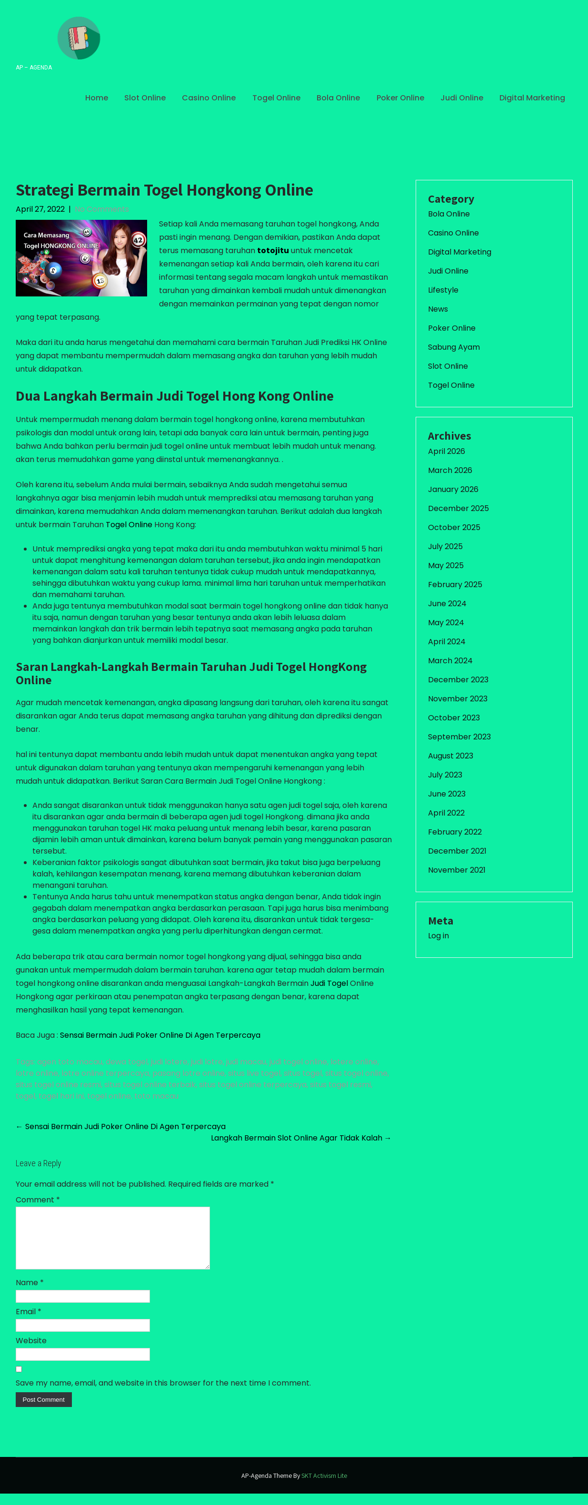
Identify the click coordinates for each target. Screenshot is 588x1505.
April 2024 (447, 641)
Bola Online (338, 97)
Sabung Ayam (454, 347)
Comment (38, 1199)
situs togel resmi (340, 1084)
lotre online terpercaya (105, 1073)
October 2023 (454, 717)
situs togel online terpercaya (253, 1084)
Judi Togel (329, 983)
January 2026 (453, 489)
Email (28, 1323)
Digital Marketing (532, 97)
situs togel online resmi (58, 1084)
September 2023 (459, 736)
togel (25, 1096)
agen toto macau (69, 1061)
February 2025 (455, 584)
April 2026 (446, 451)
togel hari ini (61, 1096)
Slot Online (145, 97)
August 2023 (450, 755)
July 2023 (445, 774)
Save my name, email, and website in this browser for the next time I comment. (163, 1394)
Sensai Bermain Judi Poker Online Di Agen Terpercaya (160, 1035)
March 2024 (450, 660)
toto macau (156, 1096)
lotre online (37, 1073)
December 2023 (458, 679)
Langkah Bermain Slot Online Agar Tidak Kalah (301, 1137)
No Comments (102, 209)
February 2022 (455, 831)
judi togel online (298, 1061)
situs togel (303, 1073)
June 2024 (447, 603)
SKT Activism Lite (324, 1487)
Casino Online (209, 97)
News (438, 309)
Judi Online (461, 97)
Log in (438, 935)
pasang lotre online (188, 1073)
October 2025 (454, 527)
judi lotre (207, 1061)
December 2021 (457, 851)
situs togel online (356, 1073)
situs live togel (254, 1073)
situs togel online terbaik (150, 1084)
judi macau (246, 1061)
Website (31, 1352)
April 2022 (446, 812)
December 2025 (458, 508)
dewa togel (127, 1061)
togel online (109, 1096)
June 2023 (447, 793)
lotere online (354, 1061)
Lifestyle (443, 290)
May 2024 (446, 622)
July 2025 (445, 546)
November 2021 (457, 870)
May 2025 (446, 565)
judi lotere (169, 1061)
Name (30, 1294)
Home (96, 97)
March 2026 (450, 470)
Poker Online (400, 97)
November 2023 (458, 698)
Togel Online (276, 97)
